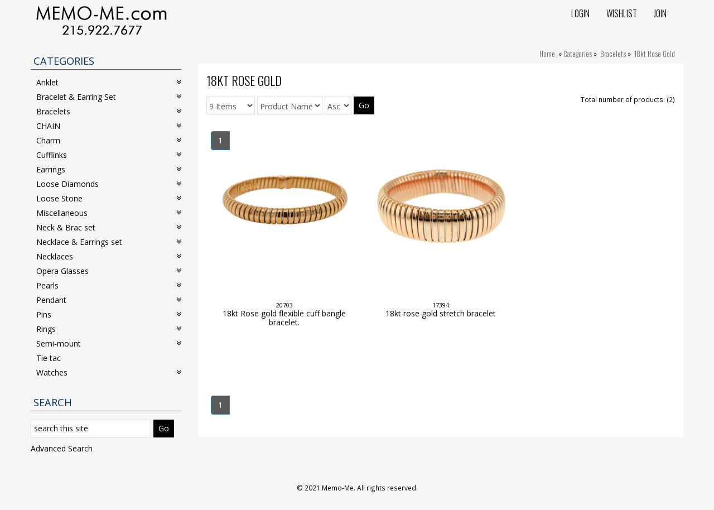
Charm (108, 140)
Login (580, 13)
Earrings (108, 169)
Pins (108, 314)
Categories (577, 53)
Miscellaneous (108, 213)
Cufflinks (108, 155)
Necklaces (108, 256)
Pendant (108, 300)
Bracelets (613, 53)
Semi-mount (108, 343)
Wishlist (621, 13)
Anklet (108, 82)
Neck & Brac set (108, 227)
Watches (108, 372)
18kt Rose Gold (654, 53)
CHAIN (108, 126)
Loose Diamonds (108, 184)
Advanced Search (62, 448)
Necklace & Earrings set (108, 242)
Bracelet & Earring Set (108, 97)
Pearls (108, 285)
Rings (108, 329)
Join (660, 13)
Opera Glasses (108, 271)
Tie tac (48, 358)
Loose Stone (108, 198)
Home (547, 53)
